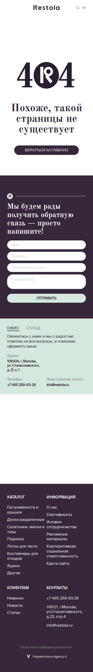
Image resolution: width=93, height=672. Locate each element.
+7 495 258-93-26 (21, 385)
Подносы (15, 539)
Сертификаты (59, 514)
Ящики (13, 566)
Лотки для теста (22, 546)
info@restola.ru (57, 385)
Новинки (15, 598)
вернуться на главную (46, 150)
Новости (15, 605)
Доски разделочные (25, 519)
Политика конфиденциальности (46, 647)
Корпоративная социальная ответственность (62, 551)
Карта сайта (57, 563)
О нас (51, 507)
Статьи (13, 612)
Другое (13, 573)
